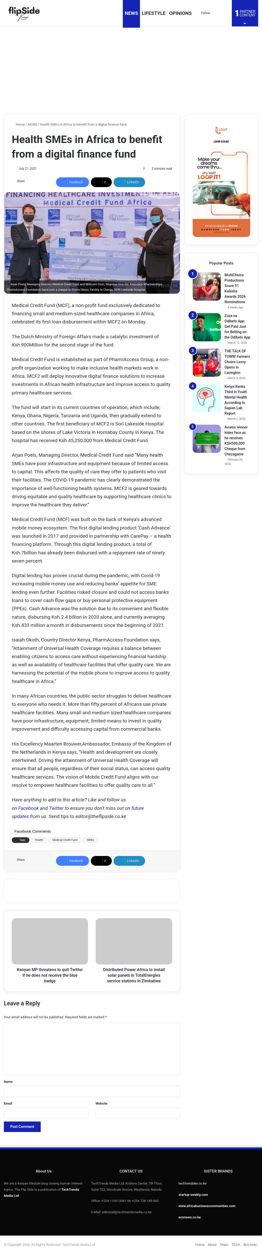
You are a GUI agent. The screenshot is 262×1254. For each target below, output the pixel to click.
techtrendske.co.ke (193, 1183)
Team (224, 1245)
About (212, 1245)
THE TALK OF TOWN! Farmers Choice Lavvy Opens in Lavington (237, 362)
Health (39, 840)
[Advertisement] (131, 70)
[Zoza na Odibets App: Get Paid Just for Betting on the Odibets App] (207, 327)
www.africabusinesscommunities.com (207, 1206)
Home (18, 124)
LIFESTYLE (154, 13)
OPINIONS (180, 13)
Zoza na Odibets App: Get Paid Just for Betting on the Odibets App (237, 326)
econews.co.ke (190, 1217)
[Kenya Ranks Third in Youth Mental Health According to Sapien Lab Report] (207, 398)
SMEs (90, 840)
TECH (236, 1245)
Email (8, 1103)
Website (101, 1103)
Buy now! (250, 1245)
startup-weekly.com (193, 1195)
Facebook (29, 808)
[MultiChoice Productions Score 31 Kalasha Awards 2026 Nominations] (207, 286)
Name (8, 1082)
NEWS (131, 13)
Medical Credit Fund (65, 840)
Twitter (56, 808)
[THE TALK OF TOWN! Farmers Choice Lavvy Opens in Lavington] (207, 363)
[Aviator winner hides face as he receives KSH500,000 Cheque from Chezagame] (207, 439)
